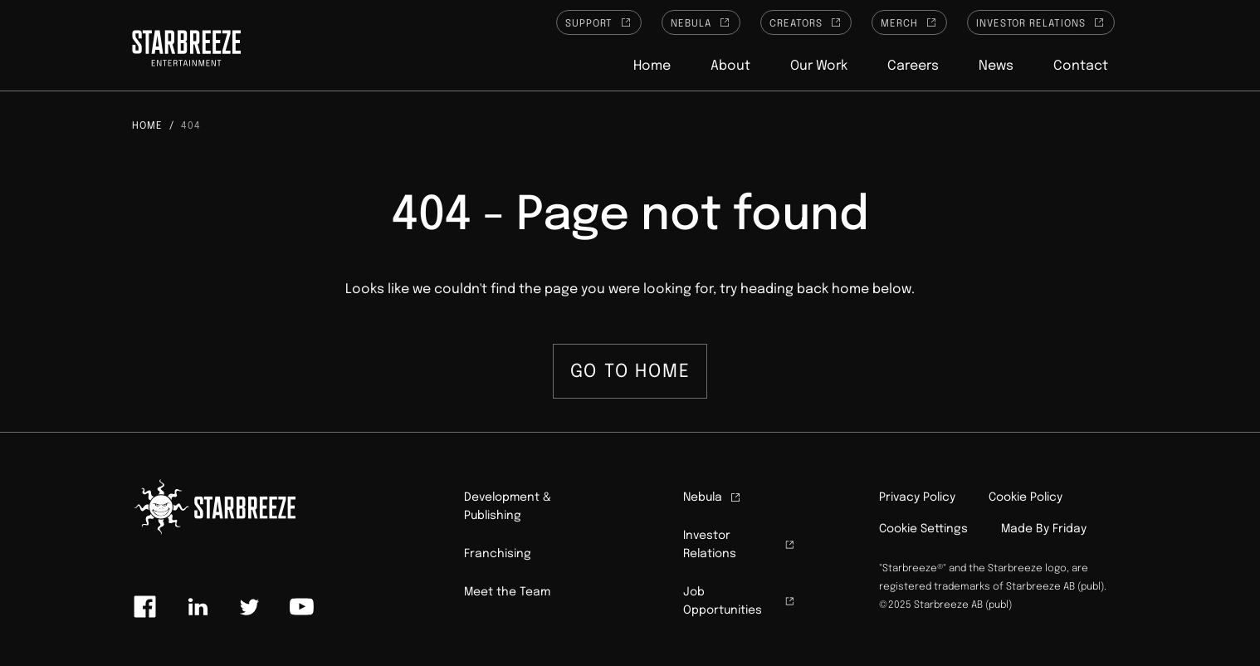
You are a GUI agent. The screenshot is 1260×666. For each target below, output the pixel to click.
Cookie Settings (923, 529)
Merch (909, 22)
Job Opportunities (739, 601)
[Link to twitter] (249, 606)
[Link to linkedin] (197, 606)
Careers (913, 66)
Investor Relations (1041, 22)
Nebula (701, 22)
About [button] (730, 66)
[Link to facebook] (145, 606)
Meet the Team (507, 592)
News (996, 66)
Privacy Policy (917, 497)
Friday (1069, 529)
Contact (1080, 66)
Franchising (497, 554)
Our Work (818, 66)
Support (599, 22)
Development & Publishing (507, 507)
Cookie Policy (1025, 497)
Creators (805, 22)
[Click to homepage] (186, 50)
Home (652, 66)
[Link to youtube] (301, 606)
